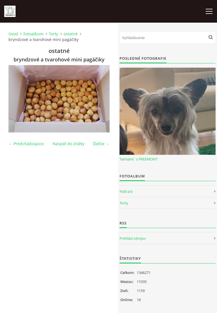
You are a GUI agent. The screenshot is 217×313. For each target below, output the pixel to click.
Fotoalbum (33, 34)
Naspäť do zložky (68, 143)
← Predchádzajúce (26, 143)
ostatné (71, 34)
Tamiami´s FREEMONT (139, 159)
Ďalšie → (101, 143)
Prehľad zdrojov (133, 238)
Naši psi (126, 191)
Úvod (13, 34)
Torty (53, 34)
